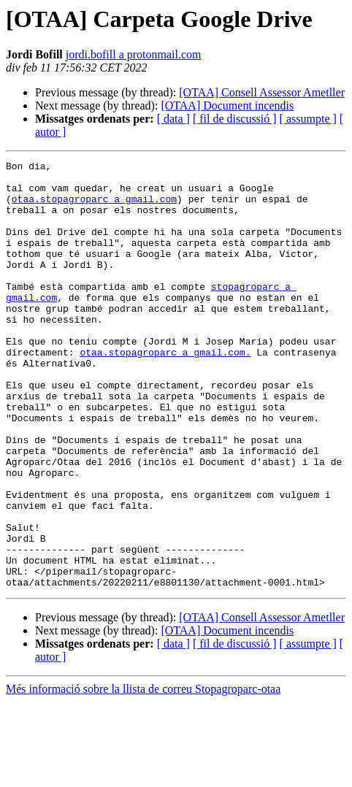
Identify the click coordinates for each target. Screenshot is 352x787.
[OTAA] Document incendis (227, 105)
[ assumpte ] (308, 118)
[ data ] (173, 118)
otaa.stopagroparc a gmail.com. (165, 391)
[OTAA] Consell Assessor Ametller (262, 92)
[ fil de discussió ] (235, 118)
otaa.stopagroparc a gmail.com (94, 207)
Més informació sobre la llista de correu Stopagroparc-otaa (143, 774)
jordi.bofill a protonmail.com (134, 54)
